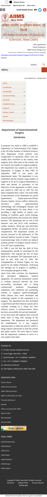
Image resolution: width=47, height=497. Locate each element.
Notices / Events (14, 112)
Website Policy (23, 483)
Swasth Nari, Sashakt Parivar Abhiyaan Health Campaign (26, 52)
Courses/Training (14, 96)
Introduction (7, 87)
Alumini (5, 116)
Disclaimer (10, 483)
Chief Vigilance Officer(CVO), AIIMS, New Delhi (19, 369)
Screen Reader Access (25, 10)
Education (6, 100)
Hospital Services (14, 104)
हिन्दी (35, 10)
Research (14, 108)
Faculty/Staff (14, 91)
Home (5, 83)
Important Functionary (11, 365)
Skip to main (31, 5)
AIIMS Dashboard (39, 47)
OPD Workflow (8, 121)
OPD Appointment (39, 44)
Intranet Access (6, 5)
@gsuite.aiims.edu (19, 5)
